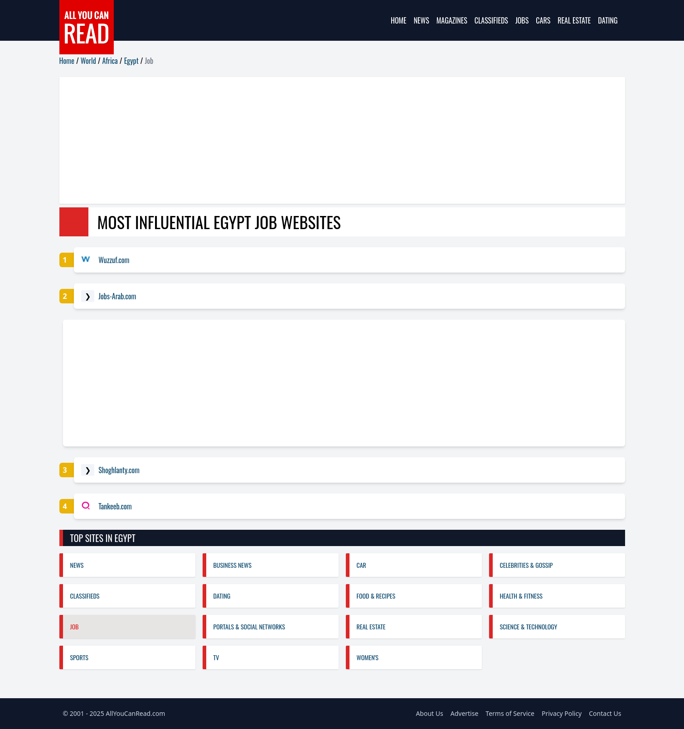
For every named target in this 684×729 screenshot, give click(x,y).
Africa (110, 60)
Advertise (465, 713)
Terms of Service (509, 713)
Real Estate (574, 20)
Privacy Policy (562, 713)
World (88, 60)
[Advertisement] (331, 140)
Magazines (452, 20)
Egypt (131, 60)
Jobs (522, 20)
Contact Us (605, 713)
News (421, 20)
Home (399, 20)
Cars (543, 20)
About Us (429, 713)
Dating (607, 20)
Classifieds (491, 20)
